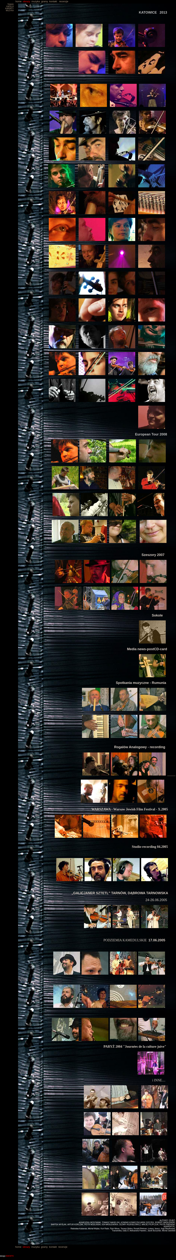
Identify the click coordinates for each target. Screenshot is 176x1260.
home (11, 1)
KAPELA (10, 6)
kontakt (53, 1)
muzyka (35, 1)
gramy (44, 1)
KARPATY (9, 8)
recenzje (63, 1)
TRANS (10, 4)
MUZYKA (10, 10)
